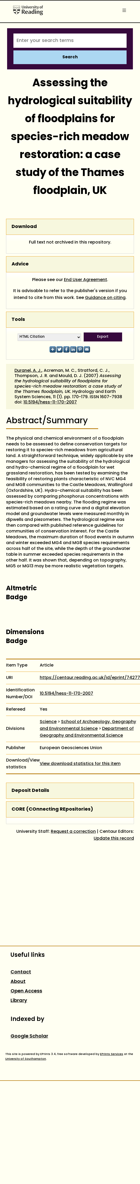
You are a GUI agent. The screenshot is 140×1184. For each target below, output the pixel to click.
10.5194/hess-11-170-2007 (50, 402)
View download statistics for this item (80, 763)
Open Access (26, 991)
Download (24, 227)
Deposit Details (30, 791)
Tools (18, 320)
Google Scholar (29, 1036)
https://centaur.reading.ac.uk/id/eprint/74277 (90, 677)
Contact (21, 972)
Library (19, 1001)
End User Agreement (85, 280)
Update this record (114, 838)
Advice (20, 264)
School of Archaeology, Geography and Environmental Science (88, 725)
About (18, 982)
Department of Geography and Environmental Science (87, 732)
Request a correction (73, 831)
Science (48, 722)
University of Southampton (25, 1059)
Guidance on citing (105, 297)
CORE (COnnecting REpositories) (52, 809)
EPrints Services (111, 1054)
